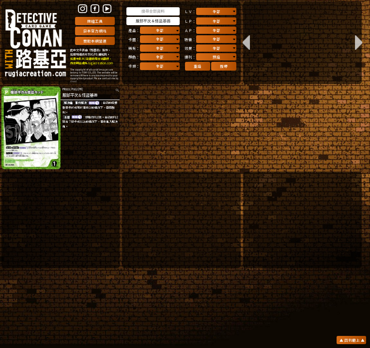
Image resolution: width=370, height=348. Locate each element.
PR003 (66, 89)
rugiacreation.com (100, 63)
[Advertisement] (60, 220)
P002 (74, 89)
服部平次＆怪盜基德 (79, 95)
